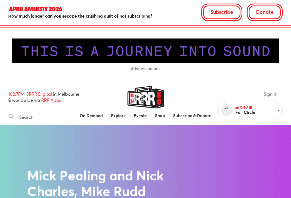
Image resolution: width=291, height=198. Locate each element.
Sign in (270, 94)
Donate (264, 12)
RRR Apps (51, 100)
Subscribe (221, 12)
